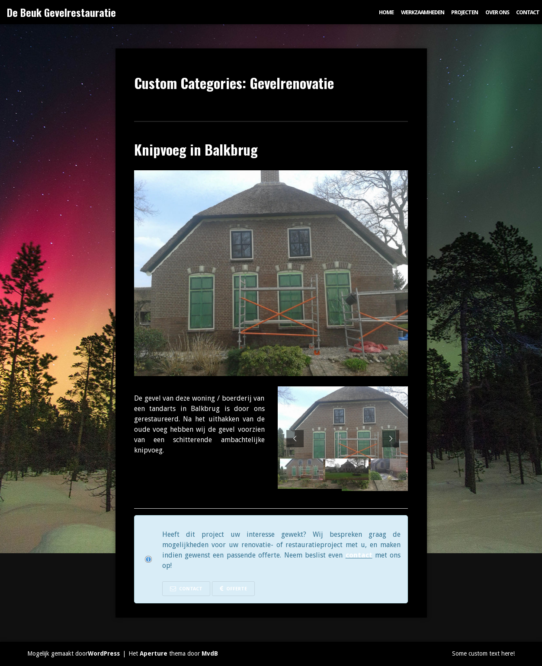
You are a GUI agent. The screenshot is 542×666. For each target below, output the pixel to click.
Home (386, 12)
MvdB (210, 653)
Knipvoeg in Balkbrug (196, 149)
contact (359, 555)
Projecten (464, 12)
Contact (527, 12)
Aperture (153, 653)
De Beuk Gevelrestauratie (61, 12)
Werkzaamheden (422, 12)
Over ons (497, 12)
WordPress (104, 653)
